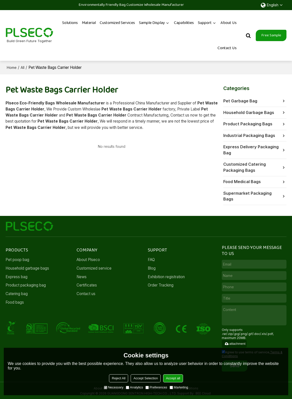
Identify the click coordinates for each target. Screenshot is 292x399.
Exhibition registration (166, 275)
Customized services (117, 22)
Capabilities (184, 22)
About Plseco (88, 258)
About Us (229, 22)
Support (205, 22)
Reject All (118, 378)
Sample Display (152, 22)
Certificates (87, 284)
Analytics (134, 387)
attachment (234, 343)
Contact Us (227, 47)
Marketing (179, 387)
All (22, 67)
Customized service (94, 267)
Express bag (17, 275)
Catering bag (17, 293)
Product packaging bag (26, 284)
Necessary (113, 387)
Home (12, 67)
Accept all (173, 378)
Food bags (15, 301)
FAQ (151, 258)
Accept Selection (145, 378)
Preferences (156, 387)
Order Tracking (161, 284)
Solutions (70, 22)
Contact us (86, 293)
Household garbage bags (27, 267)
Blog (152, 267)
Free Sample (271, 35)
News (82, 275)
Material (89, 22)
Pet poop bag (17, 258)
